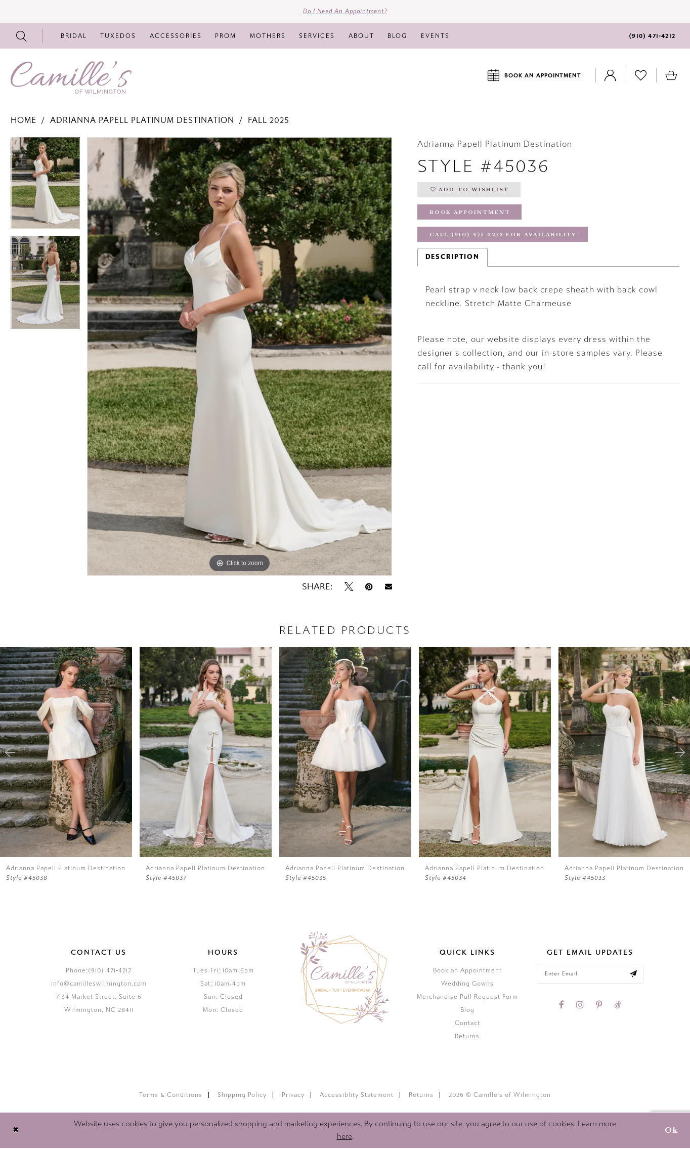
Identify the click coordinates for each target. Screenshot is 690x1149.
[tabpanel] (45, 188)
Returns (467, 1037)
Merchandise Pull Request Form (467, 997)
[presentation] (66, 753)
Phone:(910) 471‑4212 (99, 971)
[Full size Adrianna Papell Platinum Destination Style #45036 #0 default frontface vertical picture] (240, 357)
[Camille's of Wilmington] (71, 78)
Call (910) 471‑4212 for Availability (506, 238)
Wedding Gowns (467, 984)
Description (452, 261)
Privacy (293, 1095)
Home (23, 121)
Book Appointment (471, 214)
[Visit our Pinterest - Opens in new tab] (599, 1006)
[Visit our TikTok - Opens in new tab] (617, 1006)
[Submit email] (634, 975)
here (344, 1137)
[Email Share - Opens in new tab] (388, 587)
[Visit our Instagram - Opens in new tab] (580, 1006)
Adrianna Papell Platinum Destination (142, 121)
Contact (467, 1024)
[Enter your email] (590, 975)
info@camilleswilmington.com (99, 984)
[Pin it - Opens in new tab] (369, 587)
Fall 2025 (268, 121)
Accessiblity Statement (357, 1095)
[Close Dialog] (16, 1131)
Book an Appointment (467, 971)
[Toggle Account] (610, 76)
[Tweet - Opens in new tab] (348, 587)
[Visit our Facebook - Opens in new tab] (561, 1006)
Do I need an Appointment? (345, 12)
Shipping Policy (242, 1095)
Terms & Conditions (170, 1095)
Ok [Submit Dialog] (671, 1131)
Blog (467, 1010)
